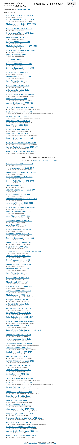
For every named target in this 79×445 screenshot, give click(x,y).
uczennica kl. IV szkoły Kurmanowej (17, 376)
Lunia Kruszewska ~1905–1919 (19, 352)
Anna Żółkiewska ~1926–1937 (18, 422)
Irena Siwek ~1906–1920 (16, 99)
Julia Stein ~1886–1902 (16, 59)
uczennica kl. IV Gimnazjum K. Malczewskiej (19, 122)
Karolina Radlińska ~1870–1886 (19, 28)
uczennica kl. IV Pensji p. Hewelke (16, 327)
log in (74, 1)
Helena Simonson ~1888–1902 (19, 64)
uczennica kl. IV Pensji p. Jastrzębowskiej (18, 244)
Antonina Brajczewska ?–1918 (18, 339)
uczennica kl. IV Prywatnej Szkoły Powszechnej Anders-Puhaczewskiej (26, 424)
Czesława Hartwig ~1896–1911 (19, 286)
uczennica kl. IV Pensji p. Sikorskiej (17, 204)
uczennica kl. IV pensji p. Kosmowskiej (18, 235)
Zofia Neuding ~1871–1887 (17, 37)
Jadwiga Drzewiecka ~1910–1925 (20, 107)
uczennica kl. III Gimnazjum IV (15, 34)
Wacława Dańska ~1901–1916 (18, 308)
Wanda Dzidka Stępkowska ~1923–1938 (23, 147)
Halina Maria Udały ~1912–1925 (19, 112)
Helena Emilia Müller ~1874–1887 (20, 33)
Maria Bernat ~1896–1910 (17, 282)
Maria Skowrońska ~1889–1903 (19, 242)
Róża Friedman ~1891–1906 (18, 260)
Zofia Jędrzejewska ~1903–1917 (19, 317)
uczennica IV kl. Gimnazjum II (15, 52)
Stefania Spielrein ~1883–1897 (19, 55)
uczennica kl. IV (11, 191)
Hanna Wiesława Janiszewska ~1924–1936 (24, 418)
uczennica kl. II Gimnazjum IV (15, 87)
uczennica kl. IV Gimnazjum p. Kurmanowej (19, 131)
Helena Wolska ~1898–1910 (17, 85)
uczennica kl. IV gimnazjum (14, 17)
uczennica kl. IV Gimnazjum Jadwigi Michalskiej (20, 153)
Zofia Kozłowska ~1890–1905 (18, 256)
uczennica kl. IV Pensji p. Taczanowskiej (18, 314)
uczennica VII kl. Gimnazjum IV (16, 83)
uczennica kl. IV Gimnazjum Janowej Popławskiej (20, 96)
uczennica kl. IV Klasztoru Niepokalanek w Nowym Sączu (23, 393)
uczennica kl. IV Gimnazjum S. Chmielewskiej (19, 100)
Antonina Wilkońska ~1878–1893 (19, 203)
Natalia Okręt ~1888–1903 (17, 72)
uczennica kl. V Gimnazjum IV (15, 48)
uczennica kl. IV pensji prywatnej (16, 288)
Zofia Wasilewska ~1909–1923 (18, 370)
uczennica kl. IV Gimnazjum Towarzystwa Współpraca (22, 144)
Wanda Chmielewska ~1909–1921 (20, 103)
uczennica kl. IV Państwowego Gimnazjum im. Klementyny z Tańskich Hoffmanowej (30, 113)
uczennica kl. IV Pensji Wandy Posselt (17, 371)
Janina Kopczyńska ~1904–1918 (19, 343)
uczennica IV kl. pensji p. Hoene (16, 222)
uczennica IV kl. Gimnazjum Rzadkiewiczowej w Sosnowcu (23, 109)
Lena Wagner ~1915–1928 (17, 125)
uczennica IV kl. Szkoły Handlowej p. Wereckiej (20, 262)
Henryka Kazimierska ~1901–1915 (20, 299)
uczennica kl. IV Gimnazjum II (15, 30)
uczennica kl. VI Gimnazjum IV (15, 61)
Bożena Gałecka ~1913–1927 (18, 116)
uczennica (53, 160)
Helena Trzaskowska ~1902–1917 (20, 94)
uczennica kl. (45, 160)
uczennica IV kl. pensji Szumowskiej (17, 283)
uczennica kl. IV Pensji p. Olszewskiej (17, 336)
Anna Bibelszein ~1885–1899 (18, 216)
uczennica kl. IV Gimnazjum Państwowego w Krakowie (22, 135)
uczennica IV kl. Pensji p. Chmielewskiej (18, 310)
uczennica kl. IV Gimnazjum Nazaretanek (18, 140)
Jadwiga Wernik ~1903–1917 (18, 326)
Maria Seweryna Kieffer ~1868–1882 (21, 24)
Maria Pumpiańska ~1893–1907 (19, 77)
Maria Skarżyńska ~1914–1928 (19, 392)
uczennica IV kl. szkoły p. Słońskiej (17, 367)
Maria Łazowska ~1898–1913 (18, 295)
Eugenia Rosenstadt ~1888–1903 (20, 68)
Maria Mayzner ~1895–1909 (17, 269)
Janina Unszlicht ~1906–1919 (18, 348)
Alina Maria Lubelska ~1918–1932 (20, 134)
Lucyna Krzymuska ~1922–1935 (19, 138)
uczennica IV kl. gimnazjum (14, 91)
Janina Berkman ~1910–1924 (18, 374)
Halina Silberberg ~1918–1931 (18, 129)
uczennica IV (36, 160)
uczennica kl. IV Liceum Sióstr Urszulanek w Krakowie (22, 354)
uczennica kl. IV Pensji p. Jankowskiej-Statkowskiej (21, 349)
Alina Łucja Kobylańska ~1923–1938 (21, 151)
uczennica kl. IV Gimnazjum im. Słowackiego (19, 126)
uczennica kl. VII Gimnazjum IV (16, 39)
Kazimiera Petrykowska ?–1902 (19, 234)
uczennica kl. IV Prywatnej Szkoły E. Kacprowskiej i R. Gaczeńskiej (25, 419)
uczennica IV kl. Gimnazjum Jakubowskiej (18, 105)
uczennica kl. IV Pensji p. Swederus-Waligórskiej (20, 297)
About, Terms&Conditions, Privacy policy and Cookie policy (39, 443)
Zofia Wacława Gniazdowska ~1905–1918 (23, 330)
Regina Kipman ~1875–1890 (18, 42)
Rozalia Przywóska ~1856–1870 (19, 15)
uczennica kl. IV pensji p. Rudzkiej (16, 332)
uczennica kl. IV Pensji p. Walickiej (16, 270)
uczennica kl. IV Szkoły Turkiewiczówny (18, 340)
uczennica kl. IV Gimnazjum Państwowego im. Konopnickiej (23, 118)
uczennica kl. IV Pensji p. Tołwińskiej (17, 257)
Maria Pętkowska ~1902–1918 (18, 335)
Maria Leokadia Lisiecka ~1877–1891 (21, 46)
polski (71, 0)
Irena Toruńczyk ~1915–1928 (18, 121)
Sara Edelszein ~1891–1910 (17, 81)
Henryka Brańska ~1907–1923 (18, 365)
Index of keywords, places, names (68, 6)
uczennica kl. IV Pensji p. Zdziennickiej (18, 301)
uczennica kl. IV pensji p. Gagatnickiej (17, 253)
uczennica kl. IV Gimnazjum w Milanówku (18, 148)
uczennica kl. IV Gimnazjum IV (15, 26)
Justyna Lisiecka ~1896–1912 (18, 291)
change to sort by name (23, 9)
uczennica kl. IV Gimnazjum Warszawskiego (19, 21)
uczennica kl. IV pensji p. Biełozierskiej (18, 218)
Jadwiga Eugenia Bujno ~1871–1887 (21, 190)
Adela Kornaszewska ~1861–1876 (20, 20)
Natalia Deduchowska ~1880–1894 (20, 50)
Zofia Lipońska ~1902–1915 (17, 90)
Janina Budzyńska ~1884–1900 (19, 220)
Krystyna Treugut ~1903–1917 (18, 313)
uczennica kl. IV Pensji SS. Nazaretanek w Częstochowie (23, 345)
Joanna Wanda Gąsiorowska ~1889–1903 (23, 251)
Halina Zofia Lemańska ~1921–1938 (21, 142)
